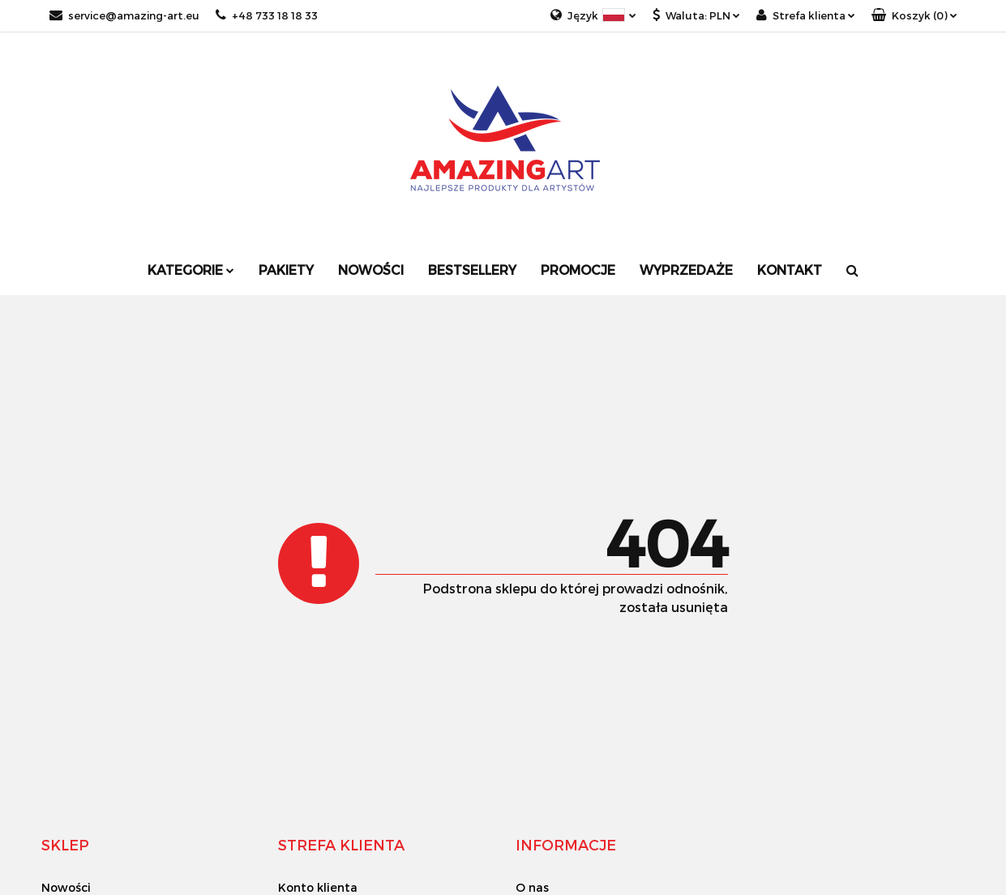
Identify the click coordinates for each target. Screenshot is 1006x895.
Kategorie (191, 269)
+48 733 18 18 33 (267, 15)
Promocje (578, 269)
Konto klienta (317, 887)
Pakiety (286, 269)
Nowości (371, 269)
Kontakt (789, 269)
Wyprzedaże (686, 269)
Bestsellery (472, 269)
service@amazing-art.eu (124, 15)
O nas (532, 887)
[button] (914, 16)
